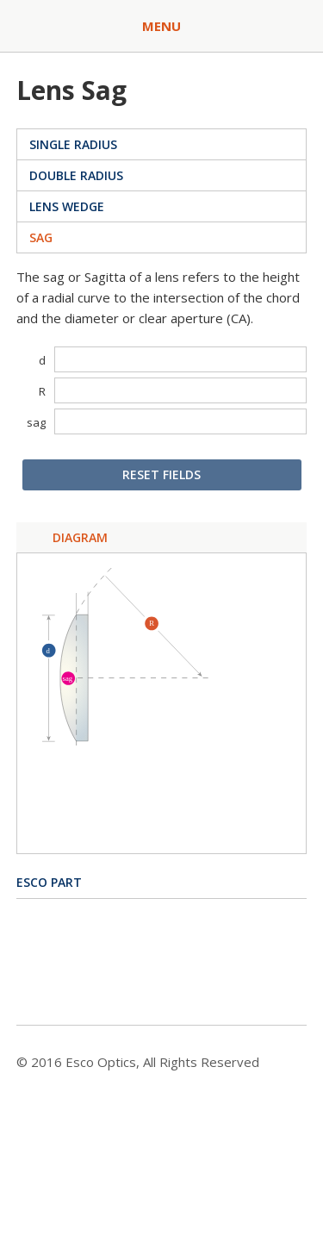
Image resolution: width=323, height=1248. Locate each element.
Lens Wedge (66, 206)
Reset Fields (161, 474)
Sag (41, 237)
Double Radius (76, 175)
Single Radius (73, 144)
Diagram (80, 537)
